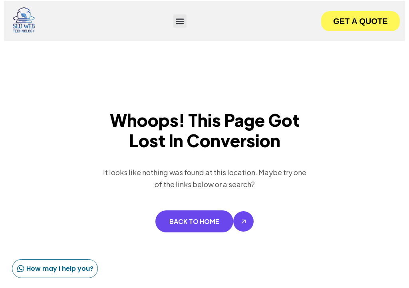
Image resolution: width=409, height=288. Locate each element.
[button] (180, 21)
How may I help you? (53, 269)
